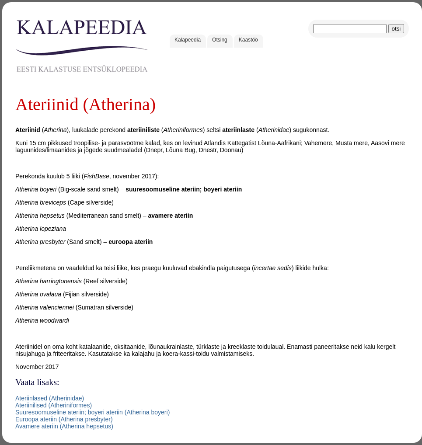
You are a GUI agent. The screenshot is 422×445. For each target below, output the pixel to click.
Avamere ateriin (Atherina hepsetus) (64, 426)
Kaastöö (248, 40)
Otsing (219, 40)
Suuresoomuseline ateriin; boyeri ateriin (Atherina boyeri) (92, 412)
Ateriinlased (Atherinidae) (49, 398)
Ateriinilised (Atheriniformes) (53, 405)
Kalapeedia (187, 40)
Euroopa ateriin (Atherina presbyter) (64, 419)
